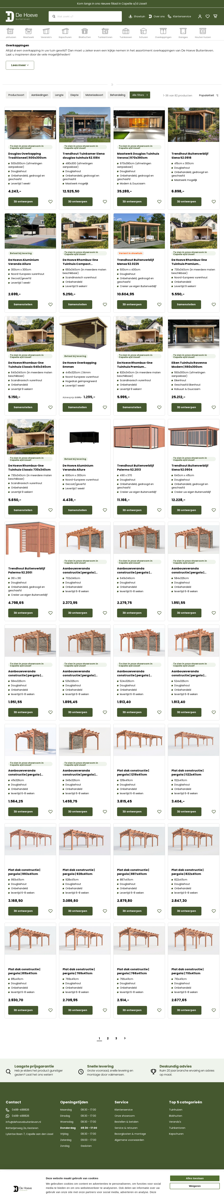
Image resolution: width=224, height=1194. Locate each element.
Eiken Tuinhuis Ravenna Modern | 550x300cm (189, 365)
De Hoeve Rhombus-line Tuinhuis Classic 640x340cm (29, 365)
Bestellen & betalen (126, 1121)
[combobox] (85, 16)
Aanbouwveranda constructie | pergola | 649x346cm (133, 572)
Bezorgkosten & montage (130, 1134)
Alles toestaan (195, 1155)
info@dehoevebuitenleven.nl (23, 1122)
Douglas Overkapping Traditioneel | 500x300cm (27, 156)
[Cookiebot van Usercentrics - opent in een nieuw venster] (22, 1187)
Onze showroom (125, 1116)
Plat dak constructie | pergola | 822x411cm (188, 872)
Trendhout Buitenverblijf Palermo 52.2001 (26, 570)
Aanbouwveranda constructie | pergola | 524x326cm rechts (133, 675)
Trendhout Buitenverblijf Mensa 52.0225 (135, 262)
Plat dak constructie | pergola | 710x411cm (188, 971)
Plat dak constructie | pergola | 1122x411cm (188, 773)
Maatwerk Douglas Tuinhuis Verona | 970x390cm (138, 156)
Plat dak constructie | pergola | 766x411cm (133, 971)
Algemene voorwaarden (129, 1140)
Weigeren (195, 1162)
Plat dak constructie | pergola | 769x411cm (79, 971)
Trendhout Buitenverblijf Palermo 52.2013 (135, 468)
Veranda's (175, 1121)
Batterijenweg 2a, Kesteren (22, 1128)
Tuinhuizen (175, 1109)
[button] (50, 201)
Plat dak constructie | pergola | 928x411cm (79, 872)
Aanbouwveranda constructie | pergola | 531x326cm (79, 675)
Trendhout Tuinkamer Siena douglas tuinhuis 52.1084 (84, 156)
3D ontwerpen (23, 201)
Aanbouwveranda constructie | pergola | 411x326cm (24, 775)
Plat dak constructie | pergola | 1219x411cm (133, 773)
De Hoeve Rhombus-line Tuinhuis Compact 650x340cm (80, 264)
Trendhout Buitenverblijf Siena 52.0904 (190, 468)
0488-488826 (20, 1109)
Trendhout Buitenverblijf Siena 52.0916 (190, 156)
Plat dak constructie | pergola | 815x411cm (24, 971)
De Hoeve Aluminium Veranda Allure (23, 262)
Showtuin (139, 16)
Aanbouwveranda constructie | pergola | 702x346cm (79, 572)
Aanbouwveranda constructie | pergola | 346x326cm (79, 775)
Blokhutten (175, 1116)
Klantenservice (124, 1109)
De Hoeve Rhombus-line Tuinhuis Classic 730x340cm (29, 468)
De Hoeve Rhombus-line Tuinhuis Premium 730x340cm (189, 264)
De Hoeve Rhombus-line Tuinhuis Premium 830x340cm (134, 367)
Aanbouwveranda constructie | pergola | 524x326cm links (188, 675)
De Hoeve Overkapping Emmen (79, 365)
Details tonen (54, 1187)
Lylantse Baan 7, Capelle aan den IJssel (29, 1134)
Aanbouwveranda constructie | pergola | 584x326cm (188, 572)
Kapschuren (176, 1134)
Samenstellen (23, 304)
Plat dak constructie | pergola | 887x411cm (133, 872)
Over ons (159, 16)
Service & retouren (126, 1128)
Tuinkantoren (177, 1128)
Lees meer (18, 65)
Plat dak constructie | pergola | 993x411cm (24, 872)
